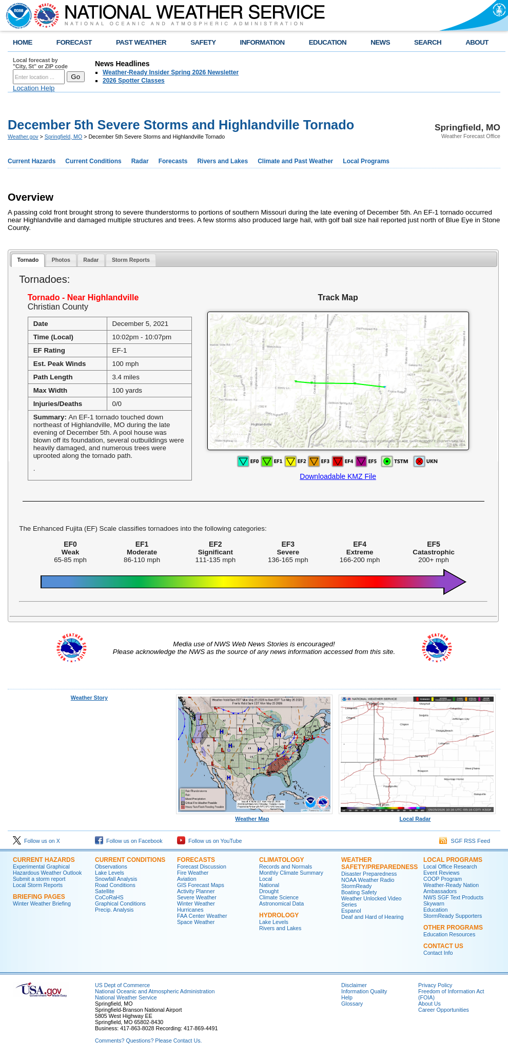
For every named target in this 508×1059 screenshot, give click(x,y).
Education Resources (449, 934)
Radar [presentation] (91, 260)
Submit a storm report (39, 879)
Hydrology (279, 915)
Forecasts (173, 161)
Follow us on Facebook (129, 841)
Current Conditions (93, 161)
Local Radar (417, 816)
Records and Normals (285, 866)
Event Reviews (441, 873)
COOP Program (442, 879)
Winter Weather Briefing (42, 903)
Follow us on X (36, 841)
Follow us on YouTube (209, 841)
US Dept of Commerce (122, 985)
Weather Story (89, 698)
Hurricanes (190, 910)
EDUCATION (327, 42)
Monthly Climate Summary (291, 873)
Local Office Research (450, 866)
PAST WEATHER (141, 42)
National (269, 885)
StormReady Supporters (452, 916)
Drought (269, 891)
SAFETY (203, 42)
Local (265, 879)
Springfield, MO (63, 136)
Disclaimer (354, 985)
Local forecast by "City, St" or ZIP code (40, 63)
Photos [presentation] (61, 260)
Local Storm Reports (38, 885)
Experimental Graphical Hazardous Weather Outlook (47, 869)
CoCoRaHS (109, 897)
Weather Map (254, 816)
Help (347, 997)
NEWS (380, 42)
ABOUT (477, 42)
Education (435, 910)
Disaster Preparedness (369, 874)
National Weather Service (126, 997)
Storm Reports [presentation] (131, 260)
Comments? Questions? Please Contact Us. (148, 1040)
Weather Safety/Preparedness (379, 863)
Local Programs (366, 161)
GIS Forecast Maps (200, 885)
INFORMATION (262, 42)
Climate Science (279, 897)
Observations (111, 866)
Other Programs (453, 927)
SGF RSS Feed (464, 841)
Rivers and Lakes (222, 161)
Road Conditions (115, 885)
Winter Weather (196, 903)
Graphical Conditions (120, 903)
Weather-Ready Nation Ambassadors (451, 888)
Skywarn (433, 903)
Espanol (351, 911)
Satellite (104, 891)
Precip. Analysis (114, 910)
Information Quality (364, 991)
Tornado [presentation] (27, 260)
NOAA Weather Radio (367, 880)
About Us (429, 1003)
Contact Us (443, 946)
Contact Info (438, 953)
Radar (140, 161)
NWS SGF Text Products (453, 897)
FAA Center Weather (202, 916)
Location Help (34, 88)
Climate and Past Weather (295, 161)
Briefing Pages (39, 896)
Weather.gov (23, 136)
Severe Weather (197, 897)
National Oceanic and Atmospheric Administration (154, 991)
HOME (22, 42)
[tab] (28, 260)
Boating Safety (359, 892)
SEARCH (427, 42)
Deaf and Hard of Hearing (372, 917)
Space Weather (195, 922)
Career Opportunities (443, 1010)
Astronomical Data (281, 903)
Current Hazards (31, 161)
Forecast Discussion (201, 866)
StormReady (356, 886)
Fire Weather (192, 873)
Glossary (352, 1003)
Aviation (187, 879)
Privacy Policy (435, 985)
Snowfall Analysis (116, 879)
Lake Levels (109, 873)
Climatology (281, 859)
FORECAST (74, 42)
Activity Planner (195, 891)
